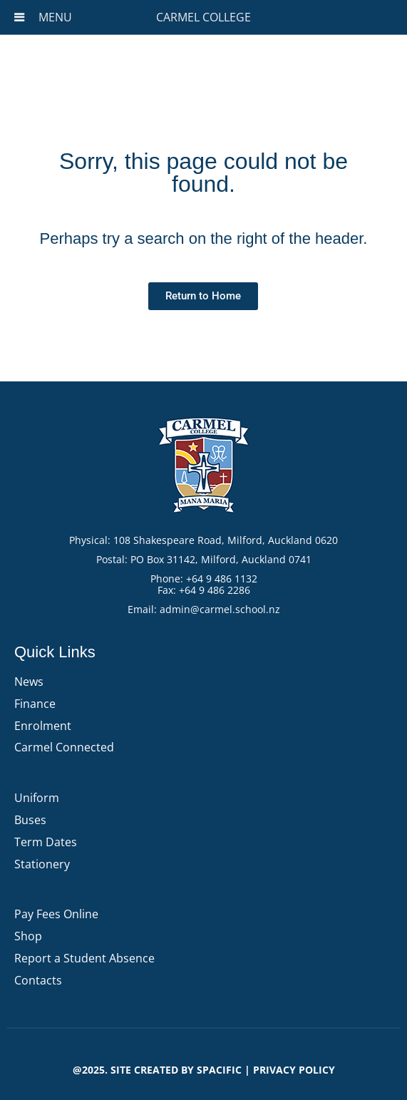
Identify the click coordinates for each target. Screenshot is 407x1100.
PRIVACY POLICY (294, 1069)
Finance (35, 703)
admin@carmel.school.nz (220, 609)
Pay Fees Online (56, 914)
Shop (28, 936)
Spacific (219, 1069)
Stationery (42, 864)
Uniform (36, 798)
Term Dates (45, 842)
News (28, 681)
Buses (30, 820)
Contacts (38, 980)
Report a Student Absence (84, 958)
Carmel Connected (64, 747)
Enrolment (42, 726)
